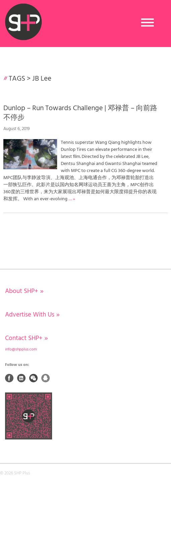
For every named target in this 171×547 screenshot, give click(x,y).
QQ (45, 378)
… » (72, 199)
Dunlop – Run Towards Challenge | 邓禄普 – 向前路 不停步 (80, 113)
